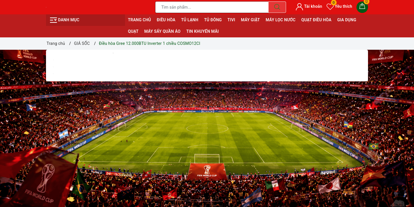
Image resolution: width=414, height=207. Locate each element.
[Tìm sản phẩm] (212, 7)
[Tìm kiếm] (277, 7)
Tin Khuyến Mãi (202, 31)
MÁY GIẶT (250, 20)
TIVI (231, 20)
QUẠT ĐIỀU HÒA (316, 20)
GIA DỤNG (346, 20)
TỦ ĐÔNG (213, 20)
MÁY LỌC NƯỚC (281, 20)
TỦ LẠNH (189, 20)
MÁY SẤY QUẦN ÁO (162, 31)
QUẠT (133, 31)
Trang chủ (139, 20)
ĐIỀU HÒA (166, 20)
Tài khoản (309, 6)
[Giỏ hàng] (362, 7)
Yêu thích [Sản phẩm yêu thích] (339, 6)
